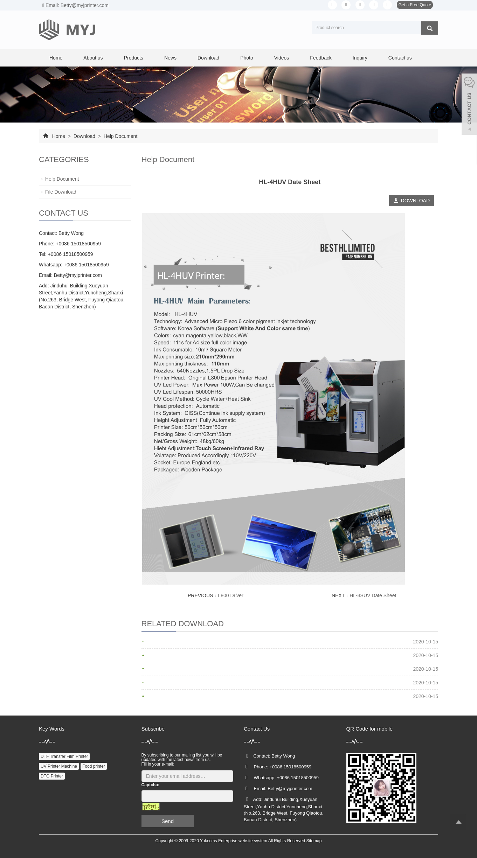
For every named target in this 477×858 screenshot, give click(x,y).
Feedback (320, 58)
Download (208, 58)
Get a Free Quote (415, 4)
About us (93, 58)
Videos (281, 58)
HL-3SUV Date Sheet (373, 595)
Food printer (93, 766)
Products (133, 58)
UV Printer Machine (59, 766)
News (170, 58)
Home (55, 58)
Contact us (400, 58)
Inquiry (360, 58)
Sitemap (314, 840)
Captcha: (150, 784)
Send (167, 821)
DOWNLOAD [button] (411, 200)
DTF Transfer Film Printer (64, 756)
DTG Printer (52, 776)
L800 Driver (230, 595)
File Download (60, 192)
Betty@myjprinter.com (78, 275)
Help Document (119, 136)
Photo (246, 58)
